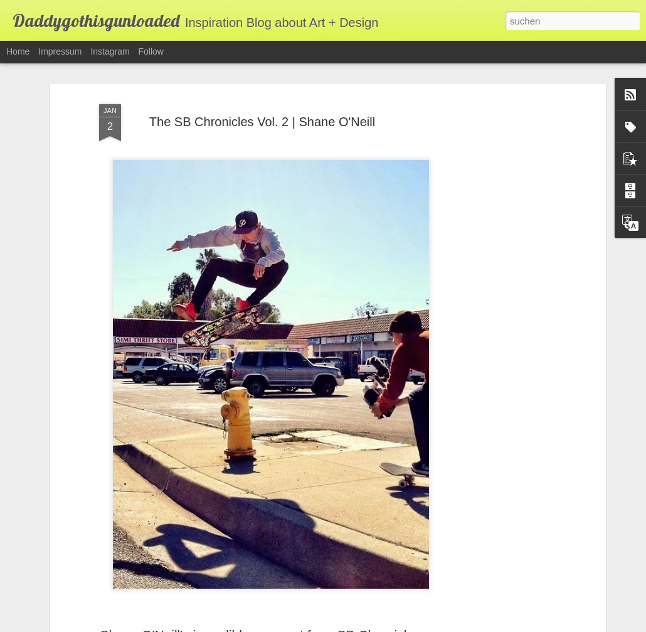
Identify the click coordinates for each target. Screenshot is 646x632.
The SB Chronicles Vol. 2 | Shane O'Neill (262, 104)
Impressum (60, 51)
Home (17, 51)
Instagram (109, 51)
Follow (151, 51)
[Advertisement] (494, 278)
